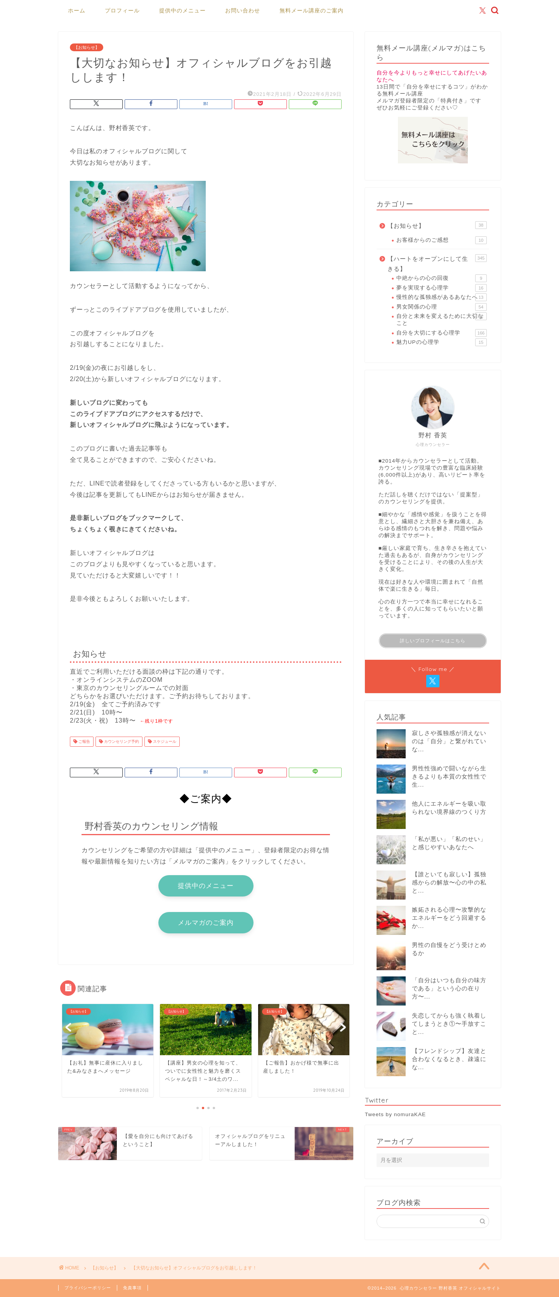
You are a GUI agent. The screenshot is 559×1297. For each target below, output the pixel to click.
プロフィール (122, 10)
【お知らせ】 (86, 47)
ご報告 (83, 741)
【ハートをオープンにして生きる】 (437, 263)
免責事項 (132, 1287)
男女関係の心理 (441, 307)
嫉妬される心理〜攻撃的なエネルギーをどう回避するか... (449, 917)
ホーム (76, 10)
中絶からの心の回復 (441, 278)
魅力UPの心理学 (441, 342)
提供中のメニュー (182, 10)
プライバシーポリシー (87, 1287)
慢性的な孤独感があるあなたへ (441, 297)
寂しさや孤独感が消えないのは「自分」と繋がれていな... (449, 741)
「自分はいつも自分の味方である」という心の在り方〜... (449, 988)
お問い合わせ (242, 10)
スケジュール (164, 741)
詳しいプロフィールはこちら (432, 640)
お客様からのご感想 (441, 240)
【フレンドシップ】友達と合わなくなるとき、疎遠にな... (449, 1058)
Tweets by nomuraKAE (395, 1114)
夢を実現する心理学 (441, 288)
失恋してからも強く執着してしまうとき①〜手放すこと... (449, 1023)
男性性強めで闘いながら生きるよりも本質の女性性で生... (449, 776)
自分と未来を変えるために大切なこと (441, 319)
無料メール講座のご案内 (312, 10)
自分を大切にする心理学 (441, 333)
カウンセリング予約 (121, 741)
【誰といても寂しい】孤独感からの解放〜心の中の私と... (449, 882)
